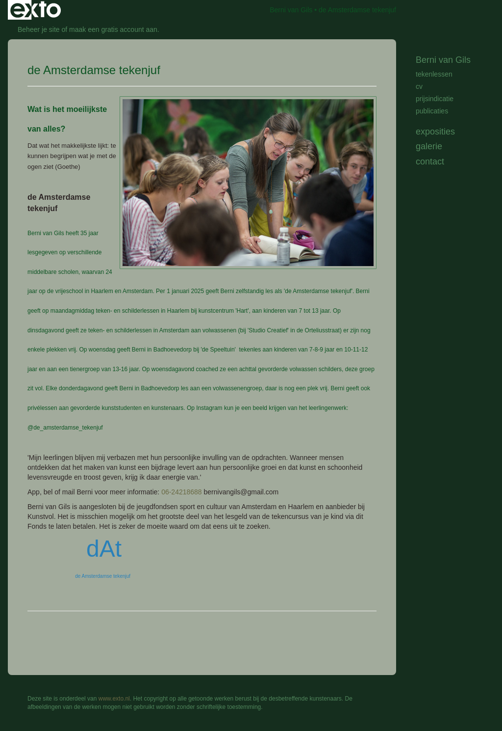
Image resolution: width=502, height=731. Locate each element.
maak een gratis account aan (113, 29)
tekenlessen (434, 74)
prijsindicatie (434, 99)
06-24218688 (181, 492)
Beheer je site (39, 29)
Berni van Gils (291, 10)
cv (419, 86)
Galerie (429, 146)
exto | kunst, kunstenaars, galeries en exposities (35, 10)
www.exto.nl (114, 698)
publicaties (432, 111)
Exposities (435, 131)
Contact (430, 161)
